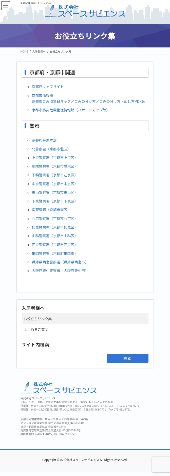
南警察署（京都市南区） (51, 209)
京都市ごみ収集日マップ (51, 101)
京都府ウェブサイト (48, 86)
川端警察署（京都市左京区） (55, 166)
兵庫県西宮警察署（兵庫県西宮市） (60, 261)
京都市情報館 (42, 95)
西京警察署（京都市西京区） (55, 244)
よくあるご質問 (36, 329)
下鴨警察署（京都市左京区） (55, 174)
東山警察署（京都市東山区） (55, 192)
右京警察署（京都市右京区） (55, 218)
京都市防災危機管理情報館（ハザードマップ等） (71, 109)
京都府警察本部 (44, 140)
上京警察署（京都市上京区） (55, 157)
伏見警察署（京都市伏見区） (55, 227)
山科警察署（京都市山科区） (55, 235)
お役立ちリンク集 (38, 318)
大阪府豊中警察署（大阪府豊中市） (60, 270)
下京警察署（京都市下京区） (55, 200)
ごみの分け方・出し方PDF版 (122, 101)
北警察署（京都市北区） (51, 148)
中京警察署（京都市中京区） (55, 183)
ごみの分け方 (85, 101)
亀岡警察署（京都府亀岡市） (55, 253)
